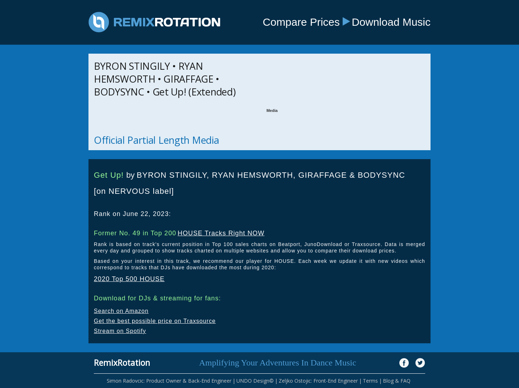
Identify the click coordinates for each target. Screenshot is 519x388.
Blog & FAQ (396, 380)
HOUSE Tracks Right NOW (221, 233)
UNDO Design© (255, 380)
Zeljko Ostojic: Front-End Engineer (318, 380)
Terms (370, 380)
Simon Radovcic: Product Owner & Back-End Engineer (169, 380)
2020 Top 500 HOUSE (129, 279)
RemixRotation (122, 362)
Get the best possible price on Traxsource (155, 321)
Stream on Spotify (120, 331)
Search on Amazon (121, 311)
